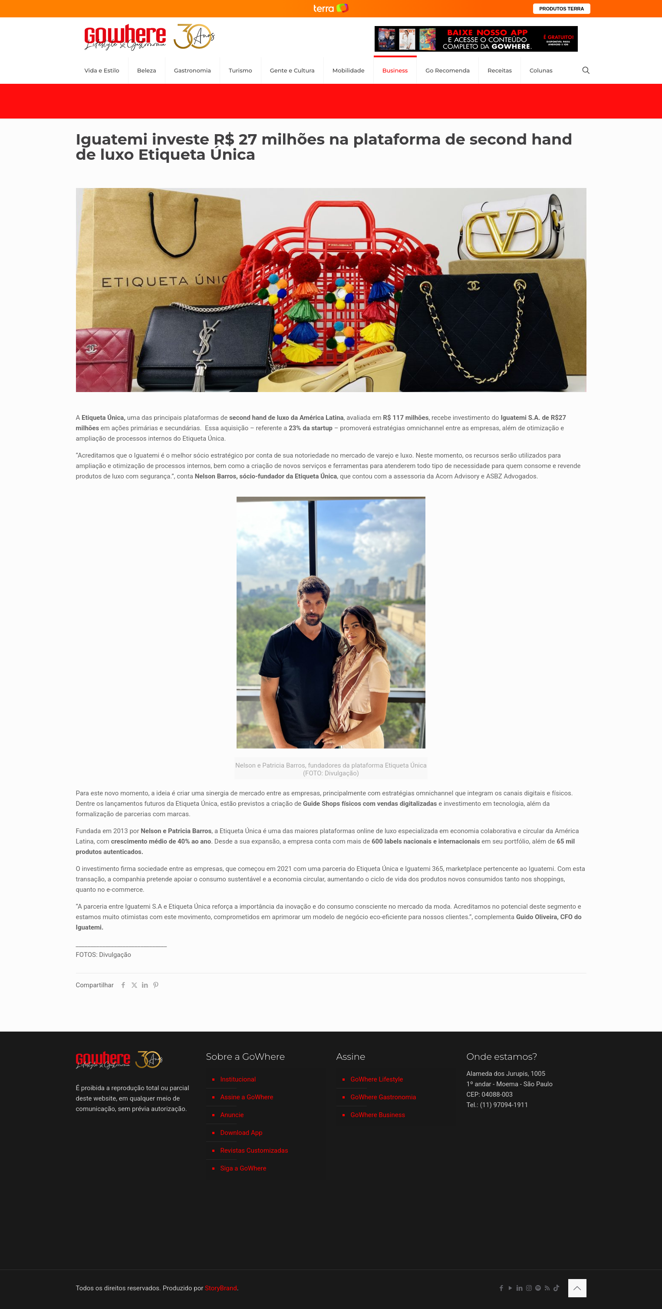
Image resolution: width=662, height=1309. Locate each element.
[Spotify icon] (538, 1288)
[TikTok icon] (556, 1288)
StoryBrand (221, 1288)
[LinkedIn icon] (520, 1288)
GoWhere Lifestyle (377, 1079)
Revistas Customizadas (254, 1150)
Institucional (238, 1079)
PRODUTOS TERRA (561, 8)
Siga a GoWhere (244, 1168)
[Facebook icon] (501, 1288)
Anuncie (232, 1115)
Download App (242, 1133)
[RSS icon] (547, 1288)
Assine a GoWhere (247, 1097)
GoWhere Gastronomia (383, 1097)
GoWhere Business (378, 1115)
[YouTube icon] (510, 1288)
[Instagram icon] (529, 1288)
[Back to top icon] (577, 1288)
